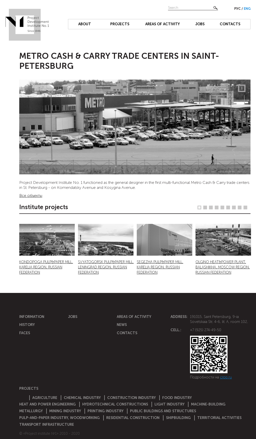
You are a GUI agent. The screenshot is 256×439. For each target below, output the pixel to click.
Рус (238, 9)
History (27, 324)
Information (31, 316)
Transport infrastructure (46, 424)
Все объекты (30, 195)
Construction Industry (131, 397)
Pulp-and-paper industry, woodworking (59, 417)
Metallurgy (31, 411)
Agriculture (44, 397)
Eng (247, 9)
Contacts (230, 24)
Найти (215, 7)
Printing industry (106, 411)
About (84, 24)
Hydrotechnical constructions (115, 404)
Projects (119, 24)
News (122, 324)
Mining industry (65, 411)
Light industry (169, 404)
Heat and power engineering (47, 404)
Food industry (177, 397)
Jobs (199, 24)
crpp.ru (226, 377)
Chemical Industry (82, 397)
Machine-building (208, 404)
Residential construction (133, 417)
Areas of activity (162, 24)
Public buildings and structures (163, 411)
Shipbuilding (178, 417)
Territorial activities (219, 417)
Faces (24, 333)
